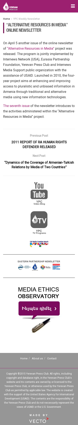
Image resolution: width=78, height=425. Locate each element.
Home (6, 18)
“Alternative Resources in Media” (30, 48)
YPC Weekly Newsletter (26, 18)
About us (37, 358)
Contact (52, 358)
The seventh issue (16, 106)
